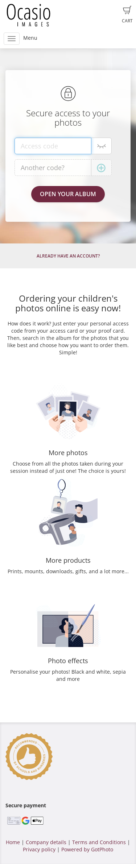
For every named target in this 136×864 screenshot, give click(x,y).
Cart (127, 15)
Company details (46, 842)
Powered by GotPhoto (87, 849)
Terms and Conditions (99, 842)
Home (13, 842)
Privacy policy (39, 849)
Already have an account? (68, 256)
